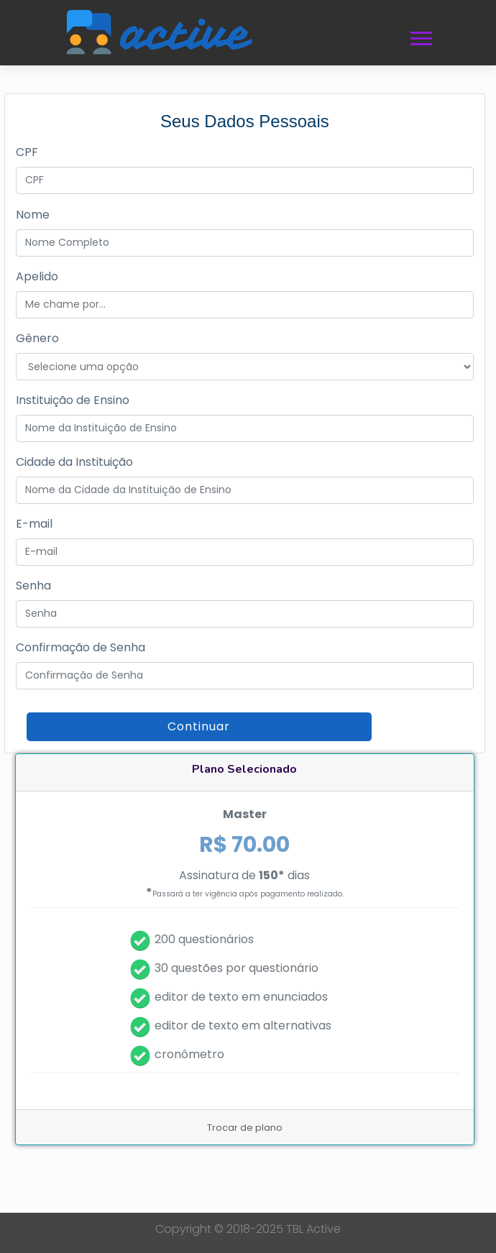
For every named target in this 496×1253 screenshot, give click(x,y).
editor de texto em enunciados (241, 996)
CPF (27, 152)
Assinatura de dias (245, 884)
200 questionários (204, 939)
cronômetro (189, 1054)
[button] (420, 35)
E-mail (34, 523)
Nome (33, 214)
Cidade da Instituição (74, 462)
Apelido (37, 276)
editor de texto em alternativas (243, 1025)
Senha (33, 585)
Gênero (37, 338)
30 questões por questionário (236, 968)
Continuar (198, 726)
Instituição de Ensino (72, 400)
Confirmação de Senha (80, 647)
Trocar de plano (245, 1127)
